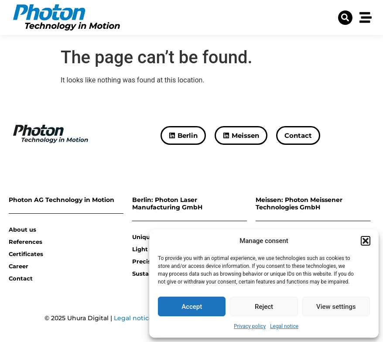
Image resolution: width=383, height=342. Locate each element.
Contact (21, 278)
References (25, 241)
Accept (191, 307)
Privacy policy (250, 326)
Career (18, 266)
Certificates (26, 253)
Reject (264, 307)
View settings (336, 307)
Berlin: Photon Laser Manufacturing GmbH (167, 203)
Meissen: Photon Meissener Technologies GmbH (299, 203)
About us (22, 229)
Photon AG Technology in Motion (61, 200)
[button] (365, 240)
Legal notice (284, 326)
